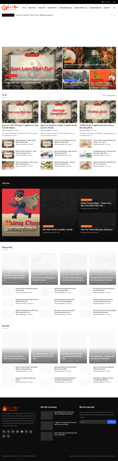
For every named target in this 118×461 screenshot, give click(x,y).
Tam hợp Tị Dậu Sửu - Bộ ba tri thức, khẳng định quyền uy (34, 15)
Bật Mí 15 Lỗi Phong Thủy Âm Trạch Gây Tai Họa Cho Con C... (27, 311)
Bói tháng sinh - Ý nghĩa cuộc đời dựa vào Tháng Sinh (102, 357)
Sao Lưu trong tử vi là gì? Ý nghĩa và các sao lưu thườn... (59, 126)
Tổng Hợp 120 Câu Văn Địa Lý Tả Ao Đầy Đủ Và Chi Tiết (27, 300)
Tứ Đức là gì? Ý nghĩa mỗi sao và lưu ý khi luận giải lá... (97, 126)
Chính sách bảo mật (100, 456)
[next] (115, 15)
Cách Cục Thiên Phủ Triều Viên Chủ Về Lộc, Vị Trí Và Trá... (104, 163)
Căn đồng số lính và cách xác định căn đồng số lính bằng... (64, 413)
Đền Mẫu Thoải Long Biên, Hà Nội (57, 229)
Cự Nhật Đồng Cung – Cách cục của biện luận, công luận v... (104, 152)
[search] (114, 8)
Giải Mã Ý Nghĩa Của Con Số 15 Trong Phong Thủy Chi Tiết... (103, 300)
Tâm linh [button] (42, 8)
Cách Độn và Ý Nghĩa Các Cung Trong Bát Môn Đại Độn (103, 379)
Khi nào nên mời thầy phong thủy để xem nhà (43, 279)
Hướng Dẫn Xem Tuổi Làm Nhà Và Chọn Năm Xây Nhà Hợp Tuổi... (65, 379)
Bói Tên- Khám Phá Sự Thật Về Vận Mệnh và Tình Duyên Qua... (26, 368)
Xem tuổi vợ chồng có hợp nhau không (26, 379)
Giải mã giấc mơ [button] (96, 8)
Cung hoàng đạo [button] (66, 8)
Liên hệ (72, 456)
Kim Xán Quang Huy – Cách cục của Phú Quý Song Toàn (65, 152)
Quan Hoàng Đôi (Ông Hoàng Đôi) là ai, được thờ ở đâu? (86, 65)
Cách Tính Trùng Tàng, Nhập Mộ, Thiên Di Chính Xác (103, 368)
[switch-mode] (114, 2)
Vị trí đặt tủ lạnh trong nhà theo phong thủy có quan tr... (73, 279)
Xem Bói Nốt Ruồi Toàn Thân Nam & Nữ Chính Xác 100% (65, 368)
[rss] (8, 436)
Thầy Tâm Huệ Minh (10, 86)
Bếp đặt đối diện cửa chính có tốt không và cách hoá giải (102, 279)
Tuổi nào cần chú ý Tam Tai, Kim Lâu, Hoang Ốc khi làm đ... (14, 277)
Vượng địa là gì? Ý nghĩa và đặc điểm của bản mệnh (25, 141)
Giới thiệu (111, 456)
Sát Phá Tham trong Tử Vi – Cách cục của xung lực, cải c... (26, 152)
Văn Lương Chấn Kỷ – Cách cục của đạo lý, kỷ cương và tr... (27, 163)
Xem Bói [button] (107, 8)
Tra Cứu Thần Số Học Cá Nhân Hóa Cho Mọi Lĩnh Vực (14, 357)
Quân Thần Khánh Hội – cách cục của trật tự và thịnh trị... (64, 163)
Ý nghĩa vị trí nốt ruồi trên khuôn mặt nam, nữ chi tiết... (65, 423)
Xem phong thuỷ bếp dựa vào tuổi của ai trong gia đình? (65, 289)
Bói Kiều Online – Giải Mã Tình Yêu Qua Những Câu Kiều (72, 356)
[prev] (112, 15)
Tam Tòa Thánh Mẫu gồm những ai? (97, 229)
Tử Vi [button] (24, 8)
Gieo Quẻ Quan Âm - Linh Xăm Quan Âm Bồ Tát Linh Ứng (42, 356)
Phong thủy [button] (53, 8)
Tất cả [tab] (104, 95)
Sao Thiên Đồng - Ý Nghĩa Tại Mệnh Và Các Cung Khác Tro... (102, 84)
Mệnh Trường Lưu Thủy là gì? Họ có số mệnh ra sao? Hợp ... (75, 84)
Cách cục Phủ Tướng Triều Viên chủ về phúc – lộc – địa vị (104, 141)
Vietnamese (106, 2)
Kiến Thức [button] (32, 8)
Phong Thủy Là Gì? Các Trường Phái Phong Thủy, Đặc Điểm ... (104, 311)
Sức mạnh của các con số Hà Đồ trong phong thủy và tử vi (64, 311)
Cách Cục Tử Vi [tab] (111, 95)
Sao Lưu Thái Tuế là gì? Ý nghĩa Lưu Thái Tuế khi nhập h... (20, 126)
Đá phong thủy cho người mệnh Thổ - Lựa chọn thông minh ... (64, 300)
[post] (32, 68)
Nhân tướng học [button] (81, 8)
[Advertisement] (59, 31)
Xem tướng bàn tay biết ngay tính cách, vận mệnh (65, 434)
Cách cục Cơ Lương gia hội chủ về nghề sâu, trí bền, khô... (65, 141)
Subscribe (112, 422)
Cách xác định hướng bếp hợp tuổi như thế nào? (27, 289)
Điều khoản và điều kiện (84, 456)
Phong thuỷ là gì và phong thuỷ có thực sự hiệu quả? (104, 289)
